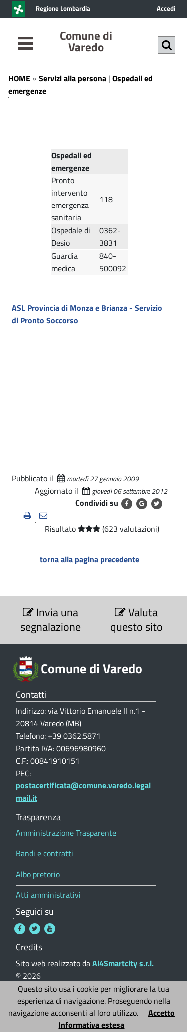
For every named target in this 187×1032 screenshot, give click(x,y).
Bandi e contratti (44, 853)
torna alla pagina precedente (89, 559)
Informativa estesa (91, 1025)
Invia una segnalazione (50, 619)
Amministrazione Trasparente (66, 833)
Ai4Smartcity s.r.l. (123, 963)
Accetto (161, 1013)
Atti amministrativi (48, 895)
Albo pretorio (38, 874)
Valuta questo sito (136, 619)
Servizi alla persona (72, 78)
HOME (19, 78)
